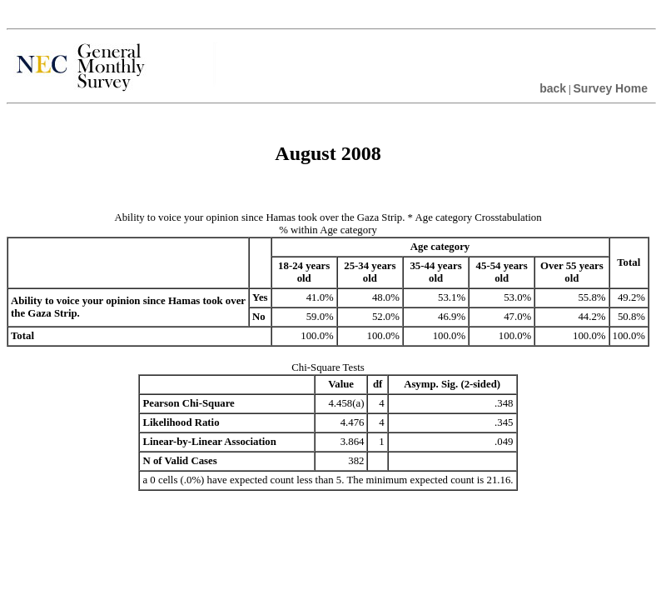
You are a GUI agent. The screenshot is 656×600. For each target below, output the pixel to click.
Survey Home (611, 88)
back (552, 88)
